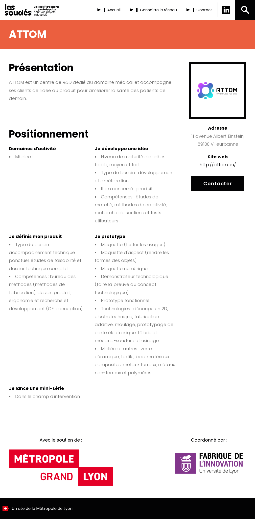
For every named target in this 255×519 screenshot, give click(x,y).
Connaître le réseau (158, 9)
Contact (204, 9)
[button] (245, 10)
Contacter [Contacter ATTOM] (217, 183)
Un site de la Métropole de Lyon (37, 508)
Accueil (113, 9)
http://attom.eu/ (218, 165)
